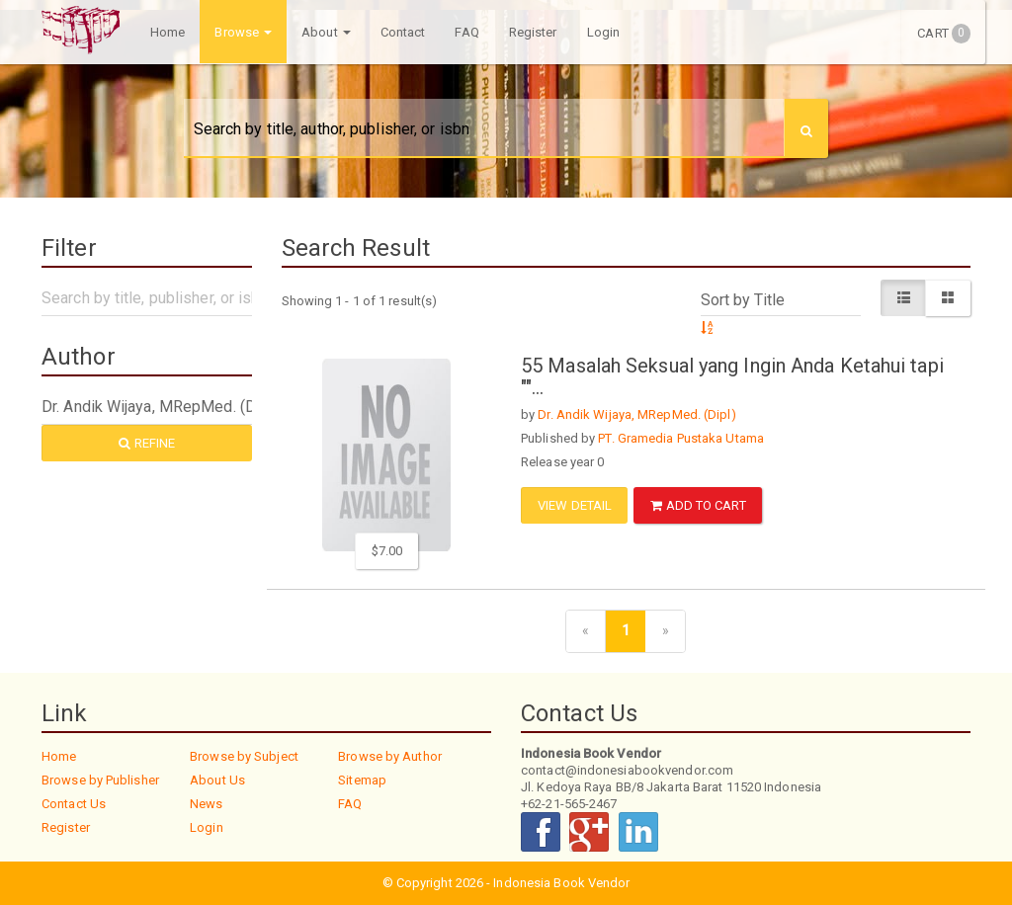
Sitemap (362, 780)
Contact (403, 32)
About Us (217, 780)
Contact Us (74, 803)
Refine (147, 443)
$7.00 (387, 550)
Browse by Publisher (100, 780)
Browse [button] (243, 32)
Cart (943, 33)
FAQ (466, 32)
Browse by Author (390, 756)
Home (167, 32)
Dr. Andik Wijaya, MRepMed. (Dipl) (636, 414)
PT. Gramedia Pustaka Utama (681, 438)
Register (533, 32)
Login (604, 32)
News (206, 803)
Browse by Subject (244, 756)
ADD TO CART (697, 505)
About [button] (326, 32)
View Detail (575, 505)
